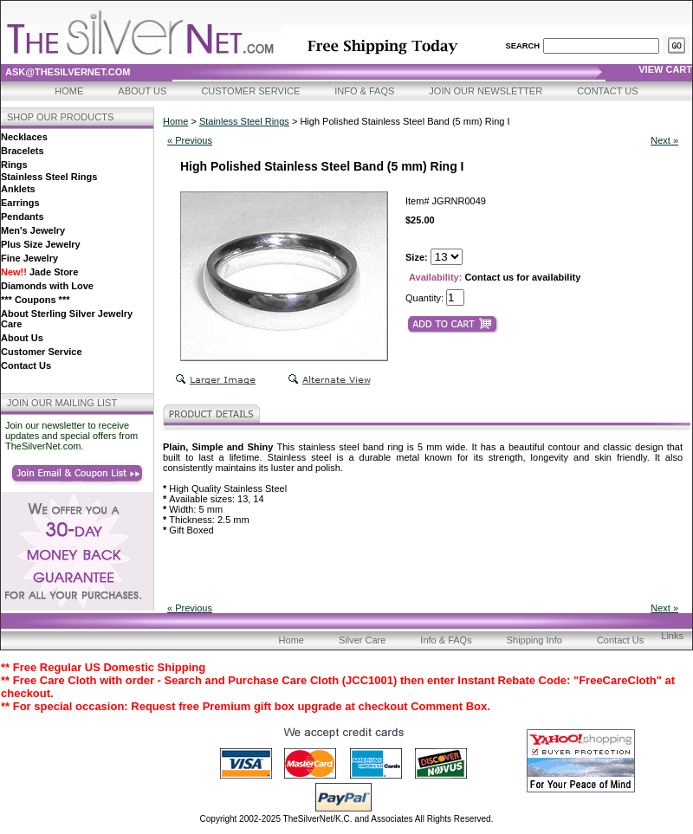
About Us (142, 91)
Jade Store (39, 272)
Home (69, 91)
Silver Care (362, 640)
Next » (664, 140)
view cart (665, 69)
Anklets (18, 189)
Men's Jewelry (33, 230)
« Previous (189, 140)
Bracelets (22, 150)
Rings (14, 164)
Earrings (20, 202)
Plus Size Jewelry (41, 244)
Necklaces (24, 137)
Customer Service (250, 91)
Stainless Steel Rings (49, 176)
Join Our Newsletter (485, 91)
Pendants (22, 216)
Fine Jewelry (29, 258)
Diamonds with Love (47, 286)
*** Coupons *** (35, 299)
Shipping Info (534, 640)
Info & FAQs (364, 91)
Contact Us (607, 91)
